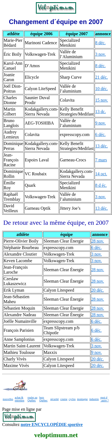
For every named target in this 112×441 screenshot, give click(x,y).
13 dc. (100, 111)
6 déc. (100, 134)
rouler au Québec (32, 399)
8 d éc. (101, 185)
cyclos (72, 399)
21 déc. (101, 77)
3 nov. (100, 54)
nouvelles (8, 399)
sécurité (54, 399)
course (63, 399)
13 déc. (101, 146)
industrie (94, 399)
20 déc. (97, 290)
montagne (82, 399)
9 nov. (100, 123)
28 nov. (97, 241)
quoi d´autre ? (104, 399)
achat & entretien (19, 399)
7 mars (101, 160)
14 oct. (101, 173)
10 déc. (101, 88)
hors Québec (43, 399)
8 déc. (100, 42)
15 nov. (101, 100)
